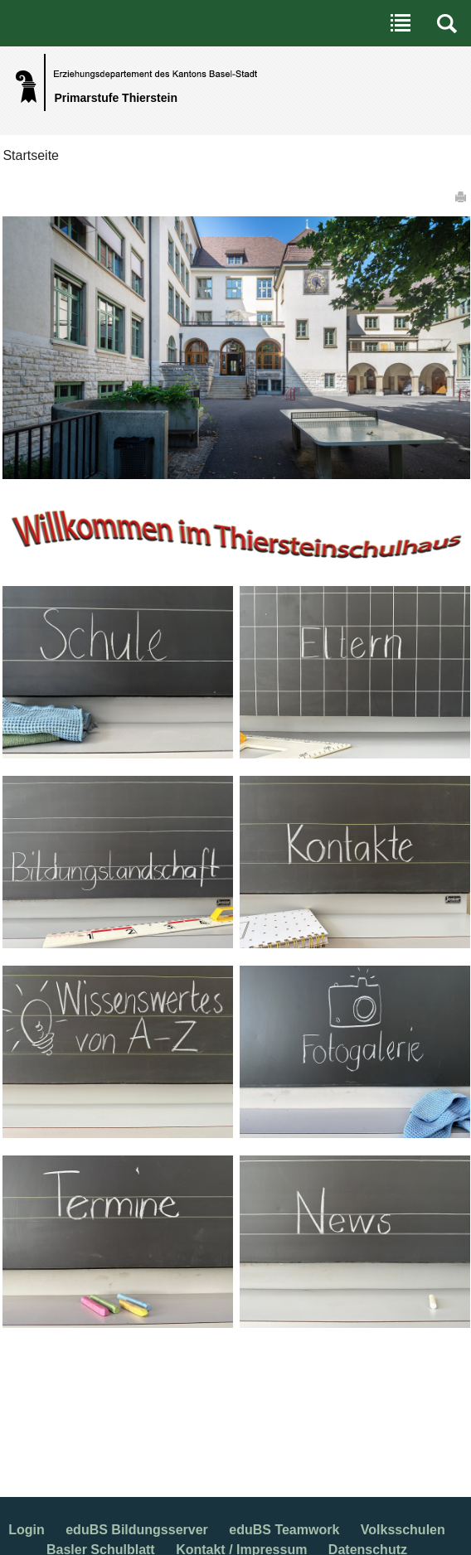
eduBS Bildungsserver (137, 1530)
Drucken (462, 196)
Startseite (30, 155)
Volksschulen (403, 1530)
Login (26, 1530)
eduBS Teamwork (284, 1530)
